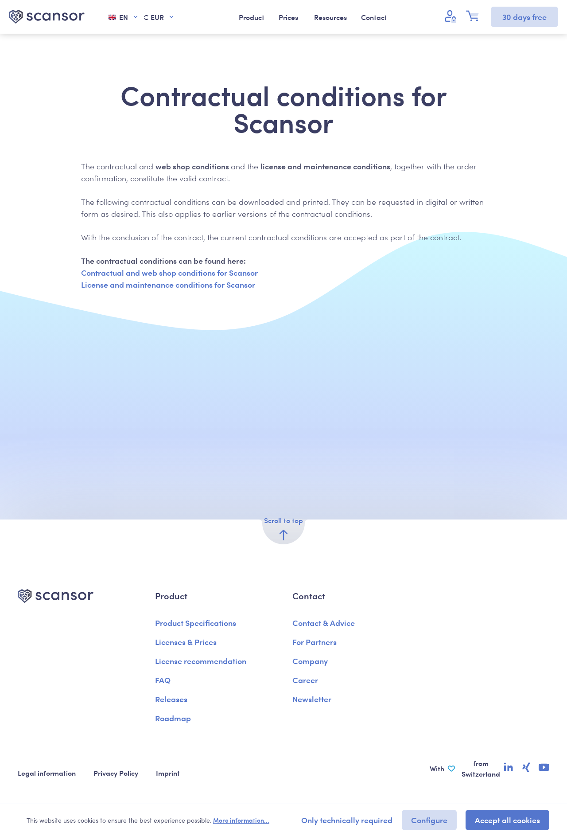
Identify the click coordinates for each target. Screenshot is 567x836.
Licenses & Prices (186, 641)
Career (305, 679)
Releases (171, 698)
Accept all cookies (507, 819)
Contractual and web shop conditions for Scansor (169, 272)
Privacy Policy (115, 772)
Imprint (168, 772)
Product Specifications (195, 622)
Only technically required (346, 819)
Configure (429, 819)
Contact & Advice (323, 622)
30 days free (524, 16)
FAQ (163, 679)
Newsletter (311, 698)
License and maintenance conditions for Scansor (168, 284)
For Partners (314, 641)
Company (310, 660)
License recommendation (200, 660)
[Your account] (451, 16)
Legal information (47, 772)
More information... (241, 820)
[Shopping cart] (474, 16)
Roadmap (173, 717)
